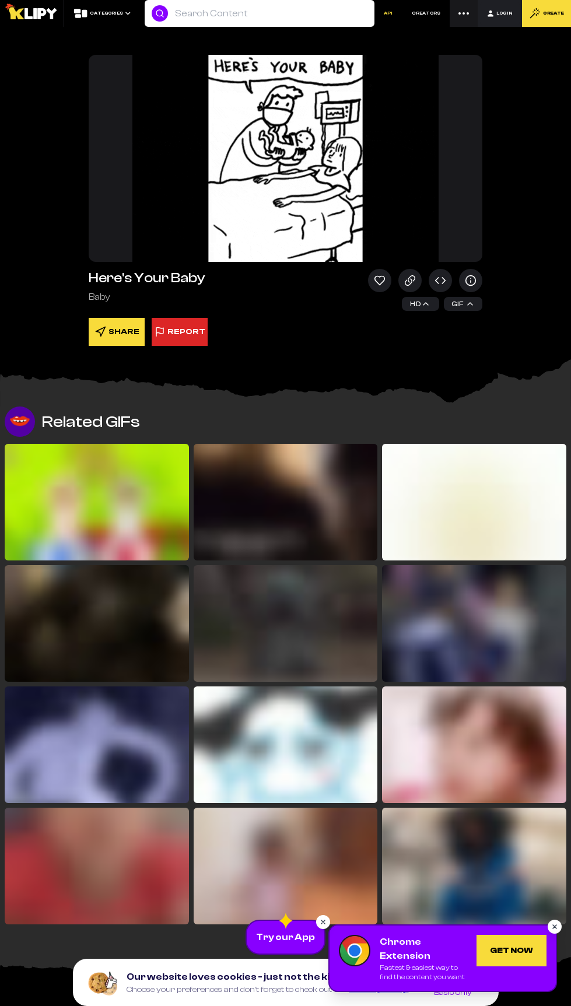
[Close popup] (323, 922)
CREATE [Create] (546, 13)
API (388, 13)
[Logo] (32, 13)
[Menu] (464, 13)
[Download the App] (285, 937)
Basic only (453, 992)
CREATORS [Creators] (426, 13)
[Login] (499, 13)
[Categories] (102, 13)
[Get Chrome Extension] (512, 950)
